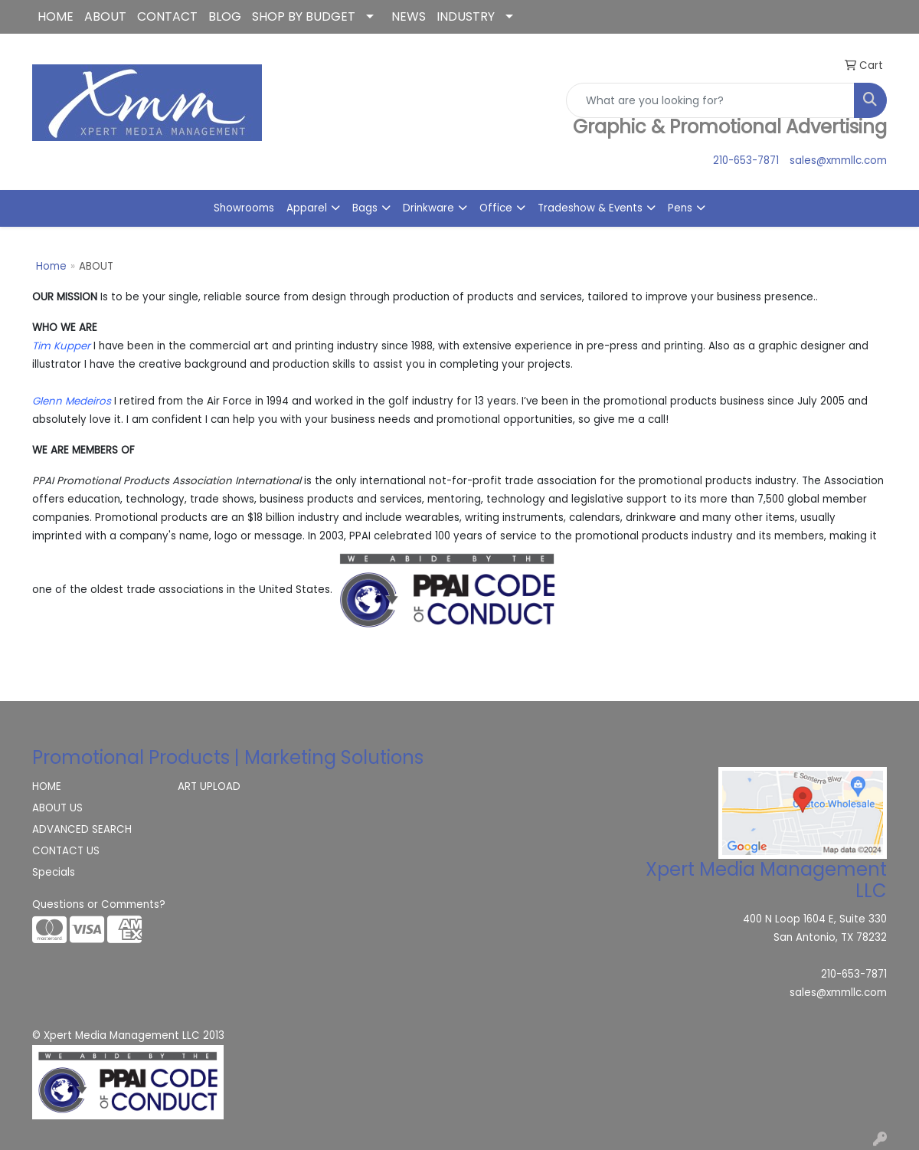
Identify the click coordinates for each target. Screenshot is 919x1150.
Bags (365, 208)
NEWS (408, 16)
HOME (56, 16)
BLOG (224, 16)
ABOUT (105, 16)
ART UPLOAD (209, 786)
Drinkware (428, 208)
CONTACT (167, 16)
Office (495, 208)
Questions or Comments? (98, 904)
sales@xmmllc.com (838, 160)
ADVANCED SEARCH (82, 829)
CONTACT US (66, 851)
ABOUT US (57, 808)
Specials (53, 872)
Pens (680, 208)
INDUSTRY (466, 16)
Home (51, 266)
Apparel (306, 208)
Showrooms (244, 208)
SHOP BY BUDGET (303, 16)
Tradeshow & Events (590, 208)
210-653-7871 (746, 160)
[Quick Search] (710, 100)
